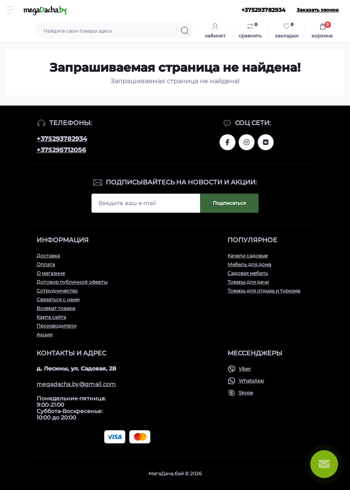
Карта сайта (51, 317)
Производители (56, 326)
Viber (245, 369)
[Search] (185, 30)
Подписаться (229, 203)
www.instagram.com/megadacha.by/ (246, 142)
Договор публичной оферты (72, 282)
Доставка (48, 256)
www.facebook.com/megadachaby (227, 142)
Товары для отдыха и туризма (264, 291)
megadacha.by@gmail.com (76, 384)
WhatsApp (251, 381)
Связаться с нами (58, 299)
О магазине (51, 273)
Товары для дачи (248, 282)
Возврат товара (56, 308)
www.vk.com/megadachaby (265, 142)
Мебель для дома (249, 264)
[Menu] (10, 10)
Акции (44, 334)
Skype (246, 393)
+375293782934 (62, 139)
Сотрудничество (57, 291)
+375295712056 (61, 150)
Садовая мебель (248, 273)
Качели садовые (248, 256)
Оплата (46, 264)
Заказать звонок (318, 10)
